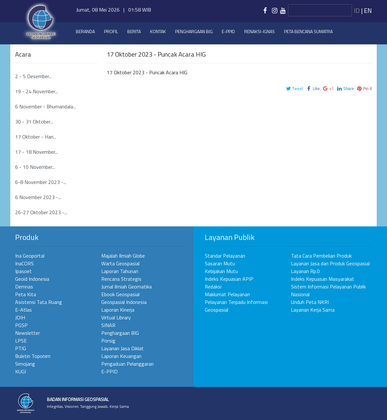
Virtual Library (116, 317)
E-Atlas (23, 310)
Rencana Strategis (121, 279)
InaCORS (24, 263)
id (357, 10)
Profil (111, 31)
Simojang (25, 364)
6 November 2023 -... (38, 197)
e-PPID (228, 31)
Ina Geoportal (29, 256)
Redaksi (213, 286)
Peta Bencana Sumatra (308, 31)
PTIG (20, 348)
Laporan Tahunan (119, 271)
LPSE (21, 340)
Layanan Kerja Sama (313, 310)
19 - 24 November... (36, 91)
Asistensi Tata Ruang (38, 302)
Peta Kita (25, 294)
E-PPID (109, 371)
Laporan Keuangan (121, 356)
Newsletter (27, 333)
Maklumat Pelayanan (227, 294)
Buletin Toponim (32, 356)
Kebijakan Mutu (221, 271)
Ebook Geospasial (120, 294)
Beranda (85, 31)
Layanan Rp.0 (305, 271)
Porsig (108, 340)
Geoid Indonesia (32, 279)
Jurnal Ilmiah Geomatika (126, 286)
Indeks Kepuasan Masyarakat (322, 279)
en (368, 10)
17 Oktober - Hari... (35, 137)
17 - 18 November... (36, 152)
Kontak (158, 31)
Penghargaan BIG (194, 31)
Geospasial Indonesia (124, 302)
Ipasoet (23, 271)
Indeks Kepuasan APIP (229, 279)
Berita (134, 31)
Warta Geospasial (120, 263)
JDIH (20, 317)
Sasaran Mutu (220, 263)
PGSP (21, 325)
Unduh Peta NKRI (310, 302)
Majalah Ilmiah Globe (123, 256)
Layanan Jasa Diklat (122, 348)
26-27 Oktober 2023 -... (41, 212)
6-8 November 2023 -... (40, 182)
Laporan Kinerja (117, 310)
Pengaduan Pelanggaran (127, 364)
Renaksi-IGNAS (259, 31)
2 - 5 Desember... (33, 76)
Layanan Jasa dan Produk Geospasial (330, 263)
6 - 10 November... (35, 167)
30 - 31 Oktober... (34, 121)
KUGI (20, 371)
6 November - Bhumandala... (45, 106)
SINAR (108, 325)
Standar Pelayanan (225, 256)
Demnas (24, 286)
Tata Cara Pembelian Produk (321, 256)
